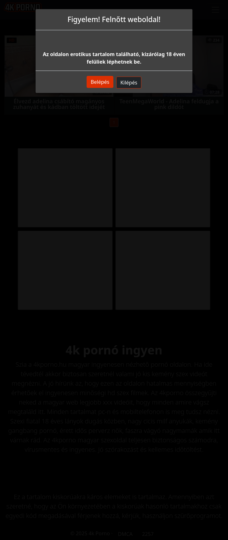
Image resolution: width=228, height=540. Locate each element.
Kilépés (128, 82)
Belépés (100, 81)
